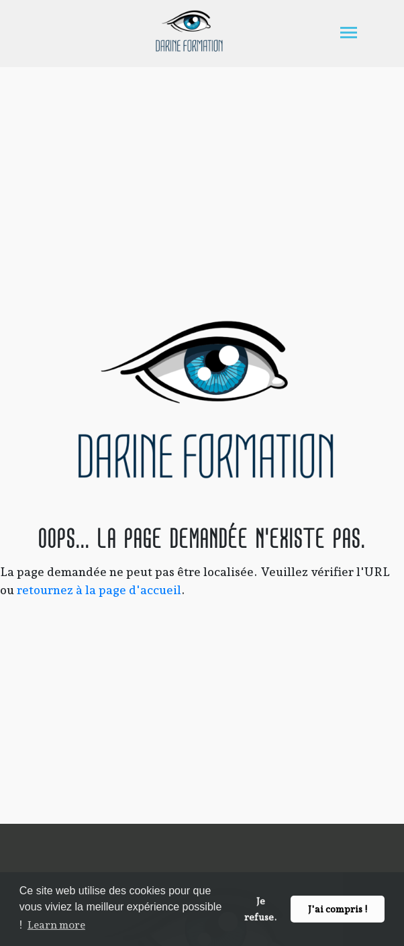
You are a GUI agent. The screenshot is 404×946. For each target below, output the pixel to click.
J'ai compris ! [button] (338, 908)
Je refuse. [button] (260, 909)
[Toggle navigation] (348, 34)
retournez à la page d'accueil (99, 590)
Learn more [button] (56, 924)
